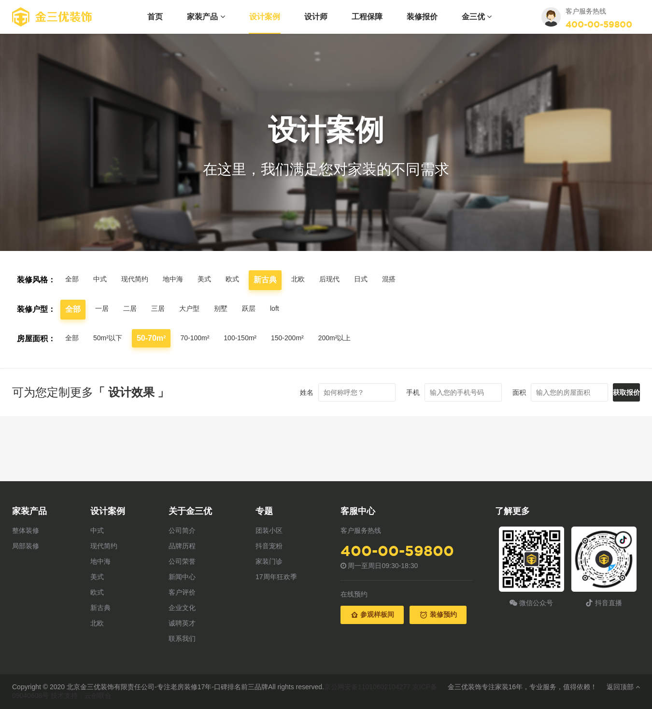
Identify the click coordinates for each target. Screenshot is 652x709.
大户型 (196, 309)
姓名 (277, 392)
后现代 (347, 280)
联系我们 (182, 638)
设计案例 (264, 17)
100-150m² (252, 338)
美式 (216, 280)
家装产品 (206, 17)
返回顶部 (623, 687)
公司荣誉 (182, 561)
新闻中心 (182, 577)
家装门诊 (269, 561)
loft (288, 309)
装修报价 (422, 17)
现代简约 (140, 280)
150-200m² (304, 338)
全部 (73, 280)
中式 (103, 280)
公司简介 (182, 530)
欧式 (246, 280)
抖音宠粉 (269, 546)
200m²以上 (356, 338)
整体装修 (25, 530)
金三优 (477, 17)
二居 (133, 309)
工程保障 (367, 17)
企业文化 (182, 608)
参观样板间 (372, 615)
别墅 (230, 309)
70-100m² (202, 338)
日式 (381, 280)
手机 (384, 392)
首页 (155, 17)
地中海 (182, 280)
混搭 (411, 280)
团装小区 (269, 530)
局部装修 (25, 546)
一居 (103, 309)
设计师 (315, 17)
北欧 (313, 280)
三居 (162, 309)
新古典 (100, 608)
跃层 (260, 309)
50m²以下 (111, 338)
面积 (490, 392)
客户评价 (182, 592)
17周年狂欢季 (276, 577)
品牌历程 (182, 546)
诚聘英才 (182, 623)
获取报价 (611, 392)
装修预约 (438, 615)
